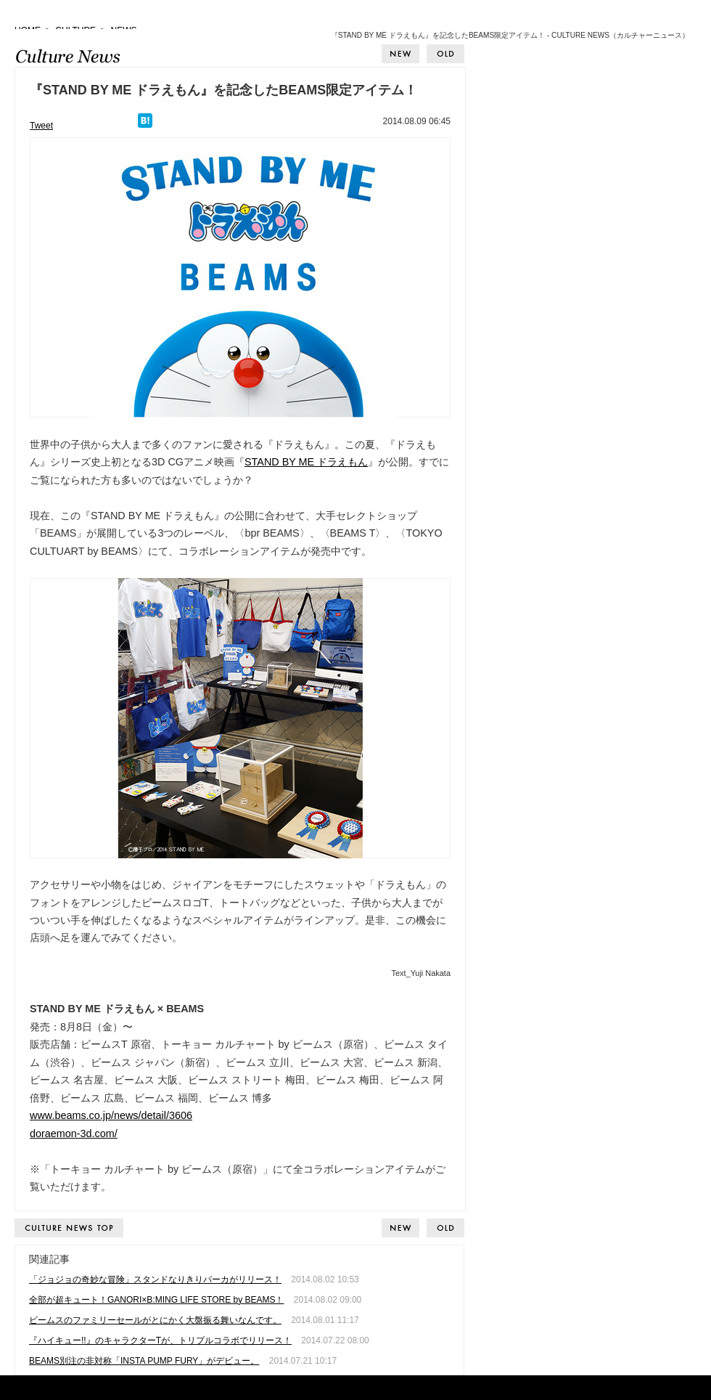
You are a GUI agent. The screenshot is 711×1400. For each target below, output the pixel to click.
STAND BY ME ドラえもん (306, 462)
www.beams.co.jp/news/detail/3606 (111, 1115)
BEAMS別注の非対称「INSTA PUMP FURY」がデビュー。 (144, 1361)
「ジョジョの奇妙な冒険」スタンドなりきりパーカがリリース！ (155, 1279)
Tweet (41, 126)
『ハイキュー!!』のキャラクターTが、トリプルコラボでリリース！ (160, 1340)
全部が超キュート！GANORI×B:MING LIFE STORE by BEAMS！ (156, 1300)
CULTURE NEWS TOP (70, 1227)
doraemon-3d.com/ (74, 1133)
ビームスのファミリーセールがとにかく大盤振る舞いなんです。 (155, 1320)
